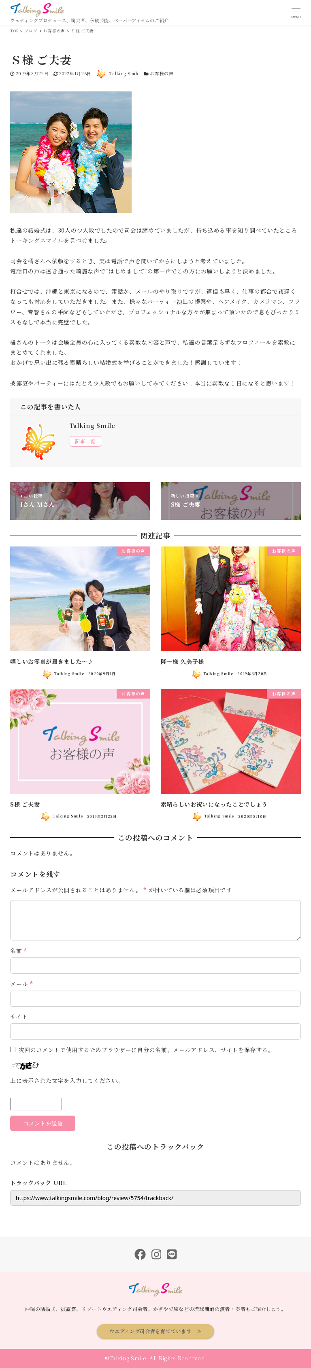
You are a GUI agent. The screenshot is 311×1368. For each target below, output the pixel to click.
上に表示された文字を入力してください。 (66, 1080)
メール (21, 984)
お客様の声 (162, 73)
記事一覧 (85, 441)
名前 (18, 951)
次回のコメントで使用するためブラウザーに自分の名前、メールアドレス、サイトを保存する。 (146, 1050)
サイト (19, 1016)
